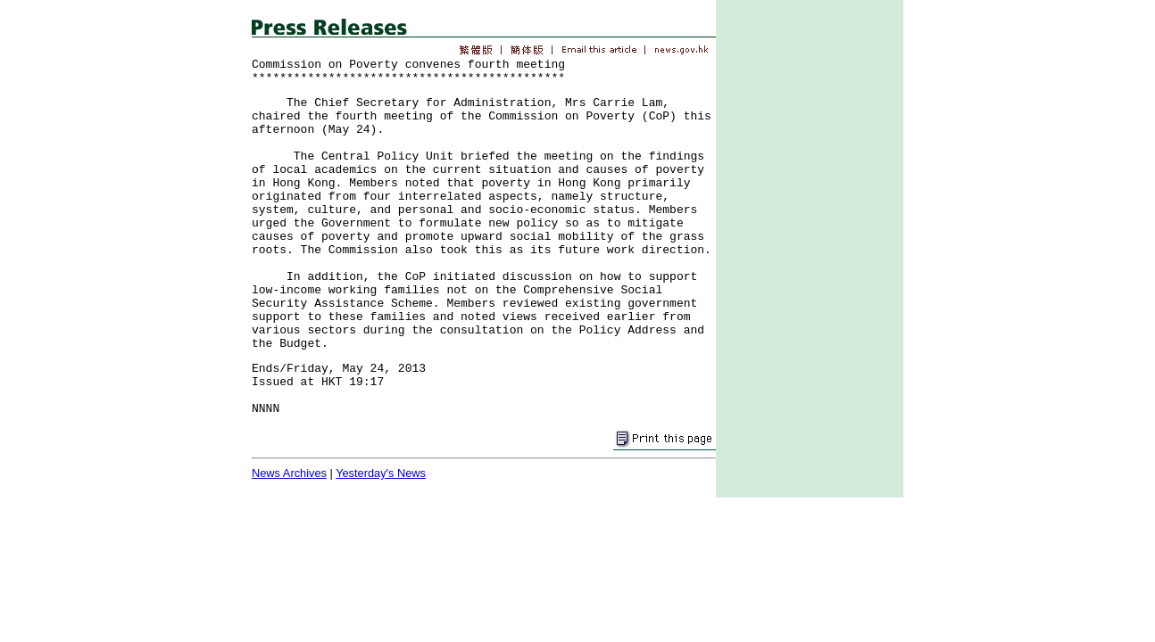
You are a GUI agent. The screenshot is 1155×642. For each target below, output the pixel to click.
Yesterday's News (381, 473)
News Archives (289, 473)
